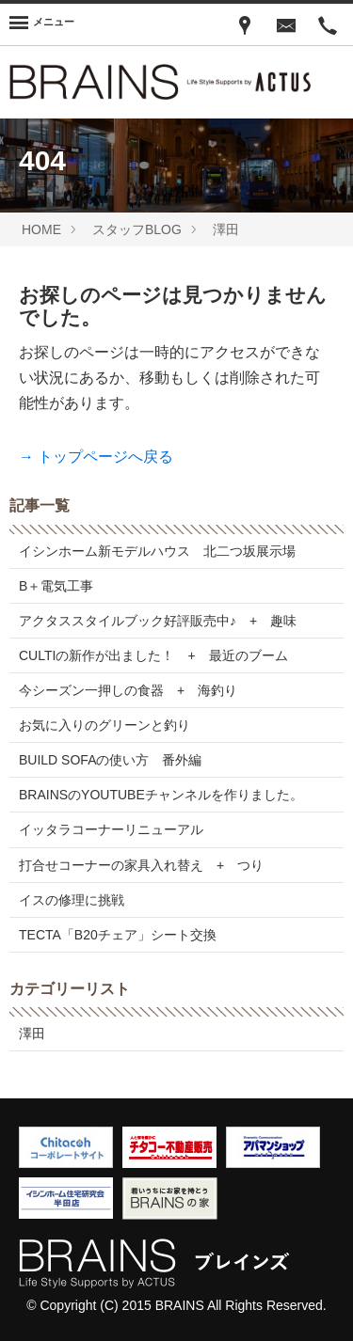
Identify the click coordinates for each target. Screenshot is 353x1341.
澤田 (226, 229)
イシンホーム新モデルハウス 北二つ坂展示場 (157, 551)
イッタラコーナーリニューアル (111, 829)
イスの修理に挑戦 (71, 899)
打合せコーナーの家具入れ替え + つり (141, 865)
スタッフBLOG (137, 229)
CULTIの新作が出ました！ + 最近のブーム (153, 655)
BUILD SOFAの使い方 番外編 (110, 759)
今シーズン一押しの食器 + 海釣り (128, 690)
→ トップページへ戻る (96, 457)
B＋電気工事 (56, 585)
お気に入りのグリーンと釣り (104, 725)
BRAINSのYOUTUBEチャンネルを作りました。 (161, 794)
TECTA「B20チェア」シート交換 (118, 934)
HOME (41, 229)
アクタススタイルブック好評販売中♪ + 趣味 (158, 620)
